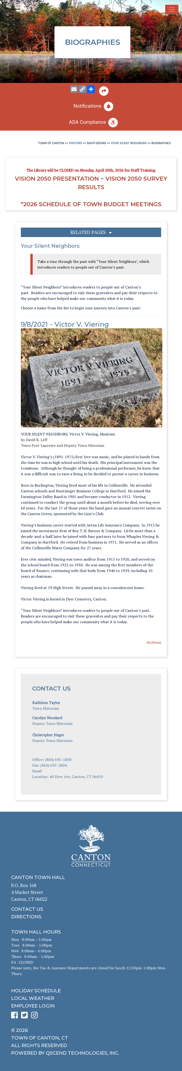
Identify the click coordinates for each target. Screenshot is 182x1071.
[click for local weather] (91, 998)
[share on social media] (91, 89)
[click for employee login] (91, 1006)
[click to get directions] (91, 917)
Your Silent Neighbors (129, 143)
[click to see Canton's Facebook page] (15, 1016)
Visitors (75, 143)
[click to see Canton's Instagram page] (35, 1016)
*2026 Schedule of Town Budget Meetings (91, 204)
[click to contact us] (91, 909)
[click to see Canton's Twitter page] (25, 1016)
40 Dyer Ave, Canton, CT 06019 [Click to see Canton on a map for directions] (76, 776)
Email (37, 771)
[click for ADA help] (91, 122)
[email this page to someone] (74, 89)
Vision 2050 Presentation (57, 178)
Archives (154, 642)
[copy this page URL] (82, 89)
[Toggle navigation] (171, 9)
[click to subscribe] (91, 106)
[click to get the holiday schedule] (91, 990)
